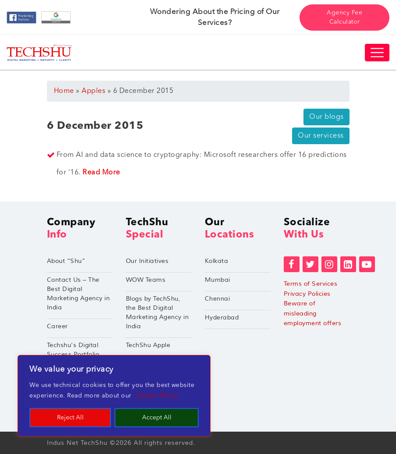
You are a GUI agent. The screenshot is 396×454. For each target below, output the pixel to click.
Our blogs (326, 117)
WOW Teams (146, 280)
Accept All (156, 418)
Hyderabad (222, 317)
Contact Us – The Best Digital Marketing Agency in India (78, 293)
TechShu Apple (148, 345)
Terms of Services (311, 283)
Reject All (70, 418)
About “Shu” (66, 261)
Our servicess (321, 135)
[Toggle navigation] (377, 52)
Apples (93, 91)
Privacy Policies (307, 294)
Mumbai (217, 280)
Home (64, 91)
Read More (101, 172)
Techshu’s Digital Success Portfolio (73, 349)
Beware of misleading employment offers (313, 313)
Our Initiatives (147, 261)
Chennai (217, 298)
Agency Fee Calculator (344, 17)
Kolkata (216, 261)
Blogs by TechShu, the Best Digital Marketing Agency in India (157, 312)
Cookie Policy (157, 396)
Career (57, 326)
